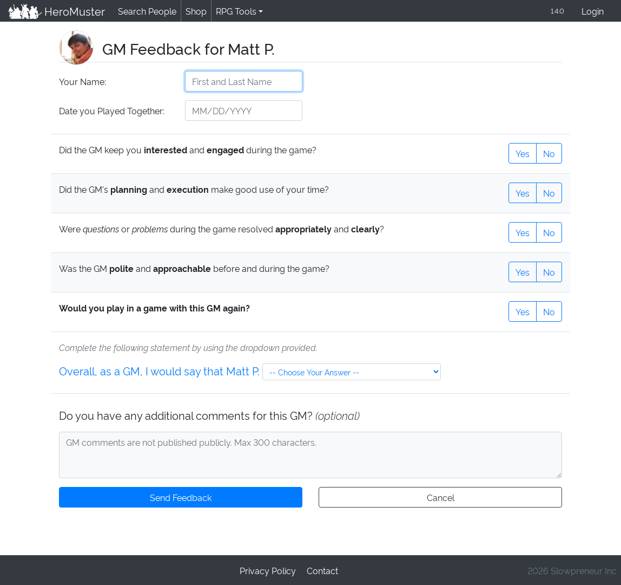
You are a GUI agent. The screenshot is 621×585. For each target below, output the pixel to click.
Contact (322, 569)
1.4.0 (557, 10)
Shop (194, 10)
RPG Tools (234, 10)
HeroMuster (56, 11)
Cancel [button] (440, 496)
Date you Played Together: (111, 110)
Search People (145, 10)
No (549, 152)
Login (593, 10)
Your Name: (82, 81)
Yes (523, 152)
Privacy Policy (268, 569)
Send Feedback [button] (180, 496)
